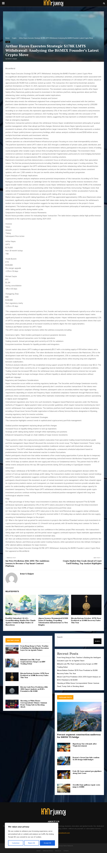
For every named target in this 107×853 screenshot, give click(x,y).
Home (39, 851)
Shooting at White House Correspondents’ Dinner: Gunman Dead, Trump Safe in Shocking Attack (33, 704)
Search (59, 637)
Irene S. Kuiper (12, 59)
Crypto (7, 42)
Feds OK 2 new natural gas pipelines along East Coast (87, 772)
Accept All (47, 843)
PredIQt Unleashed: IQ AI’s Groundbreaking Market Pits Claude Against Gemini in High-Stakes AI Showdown (20, 621)
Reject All (31, 843)
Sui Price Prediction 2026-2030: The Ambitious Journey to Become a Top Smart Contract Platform (27, 563)
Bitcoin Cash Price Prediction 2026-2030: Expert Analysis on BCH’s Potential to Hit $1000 (34, 689)
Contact (66, 851)
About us (58, 851)
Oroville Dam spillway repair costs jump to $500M (86, 786)
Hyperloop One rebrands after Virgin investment (85, 745)
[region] (31, 835)
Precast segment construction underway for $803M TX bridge (79, 736)
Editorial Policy (48, 851)
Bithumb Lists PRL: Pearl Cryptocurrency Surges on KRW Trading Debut (32, 662)
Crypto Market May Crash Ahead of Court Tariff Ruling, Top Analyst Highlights (82, 562)
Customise (15, 843)
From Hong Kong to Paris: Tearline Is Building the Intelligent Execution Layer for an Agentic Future (34, 648)
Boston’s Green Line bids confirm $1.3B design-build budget (86, 758)
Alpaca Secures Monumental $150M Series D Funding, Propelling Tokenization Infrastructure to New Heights (53, 621)
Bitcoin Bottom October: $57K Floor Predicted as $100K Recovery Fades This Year (86, 620)
